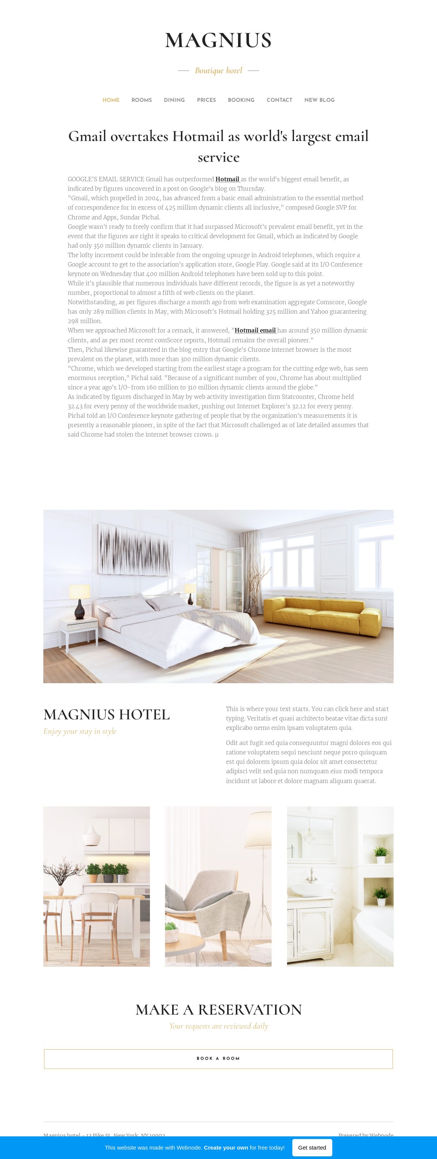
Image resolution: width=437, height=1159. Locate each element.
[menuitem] (185, 100)
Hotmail (228, 179)
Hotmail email (256, 330)
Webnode (382, 1135)
